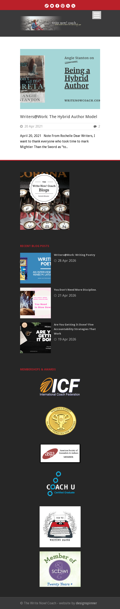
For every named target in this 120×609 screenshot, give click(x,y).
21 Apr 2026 (67, 295)
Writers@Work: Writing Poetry (74, 254)
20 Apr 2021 (33, 126)
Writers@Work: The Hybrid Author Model (58, 116)
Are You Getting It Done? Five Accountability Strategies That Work (75, 329)
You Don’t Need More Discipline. (75, 289)
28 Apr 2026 (67, 261)
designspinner (86, 603)
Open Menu (96, 15)
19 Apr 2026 (67, 339)
